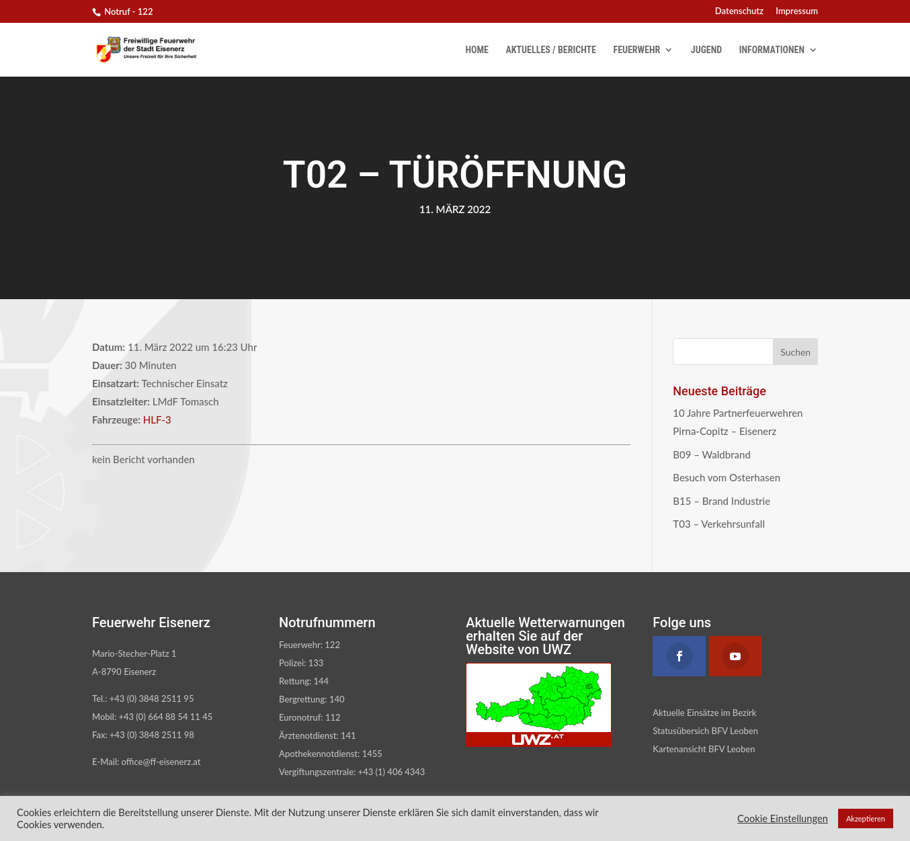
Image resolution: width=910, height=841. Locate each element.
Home (477, 50)
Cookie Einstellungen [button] (782, 818)
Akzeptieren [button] (865, 818)
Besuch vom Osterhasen (726, 477)
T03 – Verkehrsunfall (719, 524)
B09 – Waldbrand (712, 454)
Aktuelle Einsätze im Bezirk (704, 712)
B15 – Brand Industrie (721, 501)
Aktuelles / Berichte (550, 50)
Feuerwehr (636, 50)
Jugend (706, 50)
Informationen (771, 50)
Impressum (797, 11)
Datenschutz (739, 11)
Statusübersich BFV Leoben (705, 730)
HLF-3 (157, 419)
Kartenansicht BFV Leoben (704, 749)
